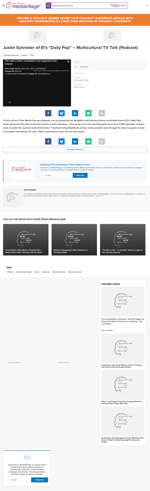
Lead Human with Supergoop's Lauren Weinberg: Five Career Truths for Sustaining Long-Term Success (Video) (122, 440)
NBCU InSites (79, 87)
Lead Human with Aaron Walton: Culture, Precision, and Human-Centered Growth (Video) (121, 366)
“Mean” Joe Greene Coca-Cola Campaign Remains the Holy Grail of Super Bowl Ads (121, 402)
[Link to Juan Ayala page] (110, 67)
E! (85, 124)
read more (99, 196)
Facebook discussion (75, 149)
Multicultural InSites (81, 80)
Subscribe (80, 175)
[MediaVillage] (23, 5)
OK (10, 102)
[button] (147, 5)
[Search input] (68, 5)
